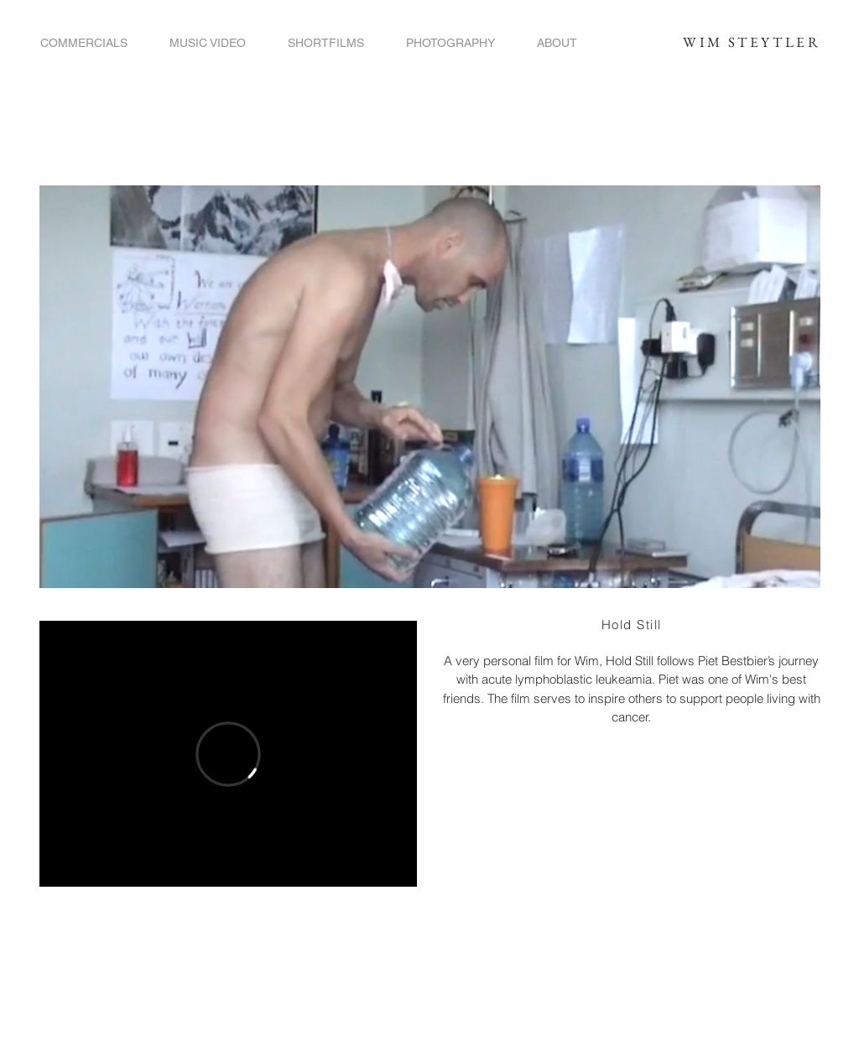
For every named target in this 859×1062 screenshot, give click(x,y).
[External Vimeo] (228, 754)
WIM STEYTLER (751, 42)
